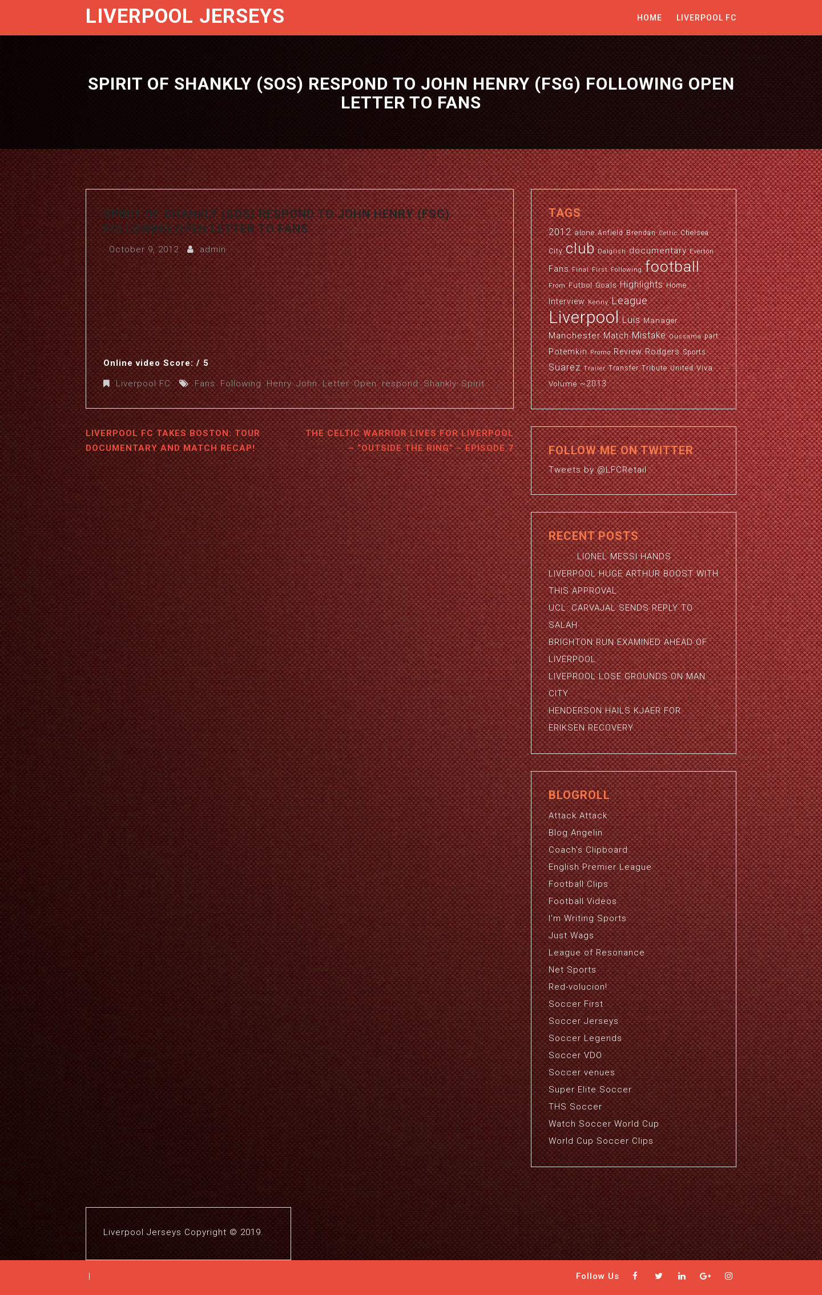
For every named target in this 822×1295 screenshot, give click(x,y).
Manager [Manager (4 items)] (660, 320)
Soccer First (576, 1004)
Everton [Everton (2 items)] (702, 251)
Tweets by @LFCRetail (598, 470)
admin (213, 249)
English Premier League (600, 867)
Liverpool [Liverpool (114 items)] (584, 317)
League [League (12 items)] (629, 300)
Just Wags (571, 935)
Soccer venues (582, 1072)
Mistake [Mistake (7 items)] (649, 335)
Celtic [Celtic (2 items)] (668, 233)
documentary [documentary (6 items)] (658, 250)
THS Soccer (575, 1107)
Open (365, 383)
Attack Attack (578, 815)
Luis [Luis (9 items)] (631, 319)
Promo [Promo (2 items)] (600, 352)
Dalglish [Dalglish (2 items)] (612, 251)
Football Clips (579, 884)
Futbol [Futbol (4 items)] (581, 285)
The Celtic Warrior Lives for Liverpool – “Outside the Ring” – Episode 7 (409, 440)
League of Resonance (597, 952)
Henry (279, 383)
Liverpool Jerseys (185, 16)
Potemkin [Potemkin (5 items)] (568, 351)
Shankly (440, 383)
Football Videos (583, 901)
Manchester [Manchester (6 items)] (575, 335)
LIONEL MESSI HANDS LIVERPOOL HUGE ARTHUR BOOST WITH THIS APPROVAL (634, 573)
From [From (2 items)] (557, 285)
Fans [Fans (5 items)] (559, 268)
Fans (205, 383)
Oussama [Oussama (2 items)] (685, 336)
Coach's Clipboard (588, 850)
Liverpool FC (706, 17)
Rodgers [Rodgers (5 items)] (662, 351)
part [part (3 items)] (711, 336)
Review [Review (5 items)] (628, 351)
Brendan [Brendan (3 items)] (641, 233)
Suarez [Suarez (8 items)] (565, 367)
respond (400, 383)
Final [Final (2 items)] (580, 269)
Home (649, 17)
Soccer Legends (585, 1038)
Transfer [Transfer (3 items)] (624, 368)
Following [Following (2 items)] (626, 269)
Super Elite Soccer (590, 1089)
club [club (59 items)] (580, 248)
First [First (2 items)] (600, 269)
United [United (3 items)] (682, 368)
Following (240, 383)
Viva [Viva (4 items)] (704, 368)
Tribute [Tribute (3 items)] (654, 368)
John (306, 383)
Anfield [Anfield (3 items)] (610, 233)
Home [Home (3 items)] (676, 285)
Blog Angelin (576, 833)
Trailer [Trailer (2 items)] (594, 368)
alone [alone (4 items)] (584, 232)
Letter (336, 383)
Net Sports (573, 970)
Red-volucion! (578, 987)
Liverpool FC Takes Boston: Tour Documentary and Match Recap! (173, 440)
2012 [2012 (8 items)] (560, 232)
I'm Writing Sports (588, 918)
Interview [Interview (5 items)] (567, 301)
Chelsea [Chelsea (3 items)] (694, 233)
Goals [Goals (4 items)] (606, 285)
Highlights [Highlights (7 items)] (641, 285)
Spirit (473, 383)
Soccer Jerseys (584, 1021)
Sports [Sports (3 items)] (694, 352)
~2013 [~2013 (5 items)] (593, 383)
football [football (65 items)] (672, 266)
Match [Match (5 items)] (616, 335)
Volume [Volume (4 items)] (563, 384)
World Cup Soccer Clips (601, 1141)
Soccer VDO (575, 1055)
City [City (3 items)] (556, 251)
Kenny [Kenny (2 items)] (598, 302)
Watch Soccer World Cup (604, 1124)
